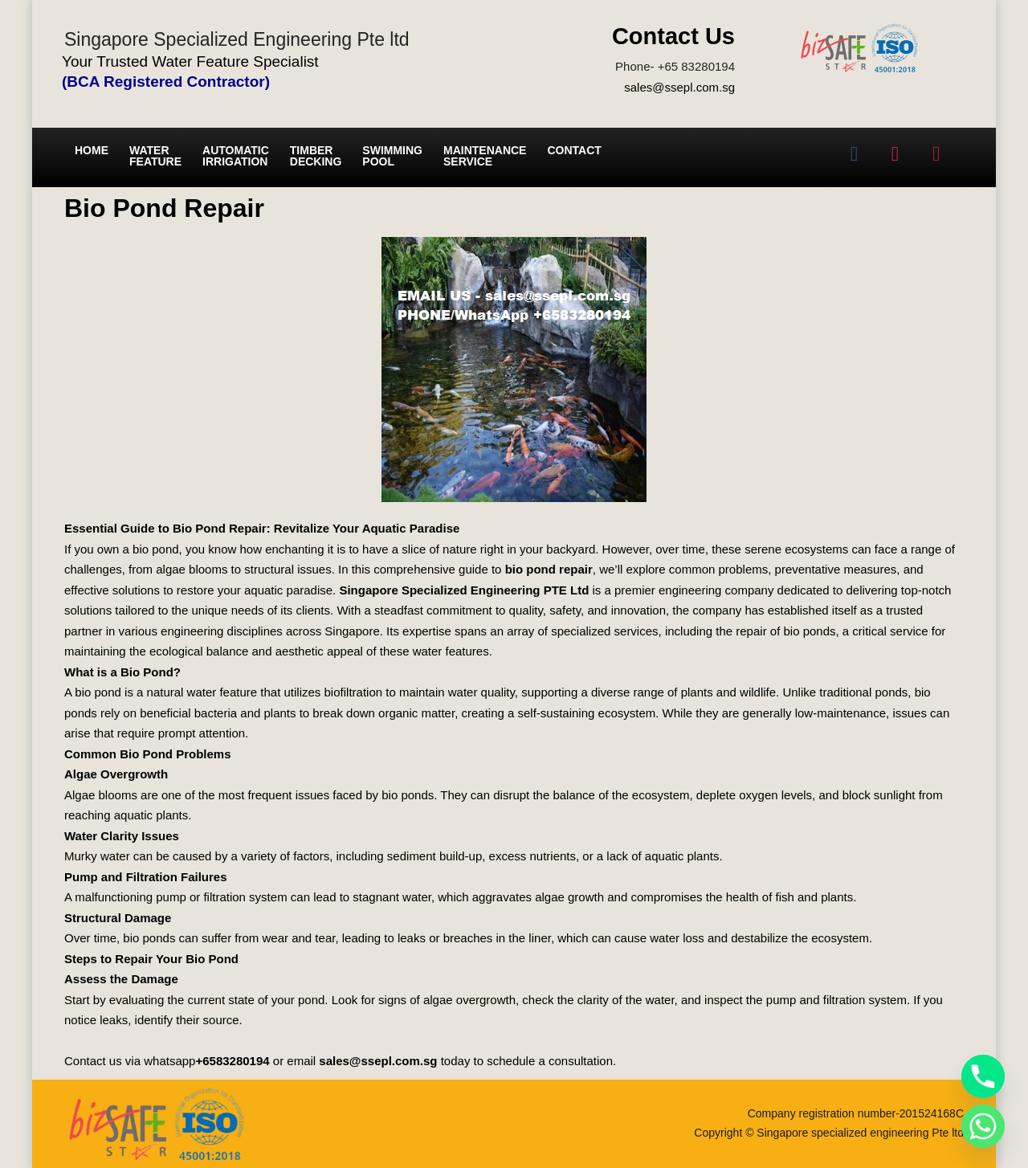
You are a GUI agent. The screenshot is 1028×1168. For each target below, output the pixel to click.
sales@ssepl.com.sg (679, 87)
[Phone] (983, 1076)
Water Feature (155, 156)
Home (91, 150)
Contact (574, 150)
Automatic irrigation (235, 156)
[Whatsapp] (983, 1126)
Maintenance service (484, 156)
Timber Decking (316, 156)
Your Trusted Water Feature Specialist (190, 61)
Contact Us (673, 36)
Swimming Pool (392, 156)
